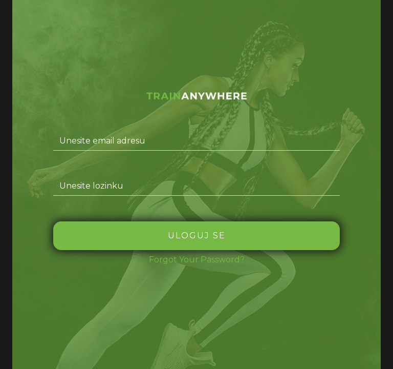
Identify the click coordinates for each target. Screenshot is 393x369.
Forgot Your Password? (197, 259)
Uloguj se (197, 235)
